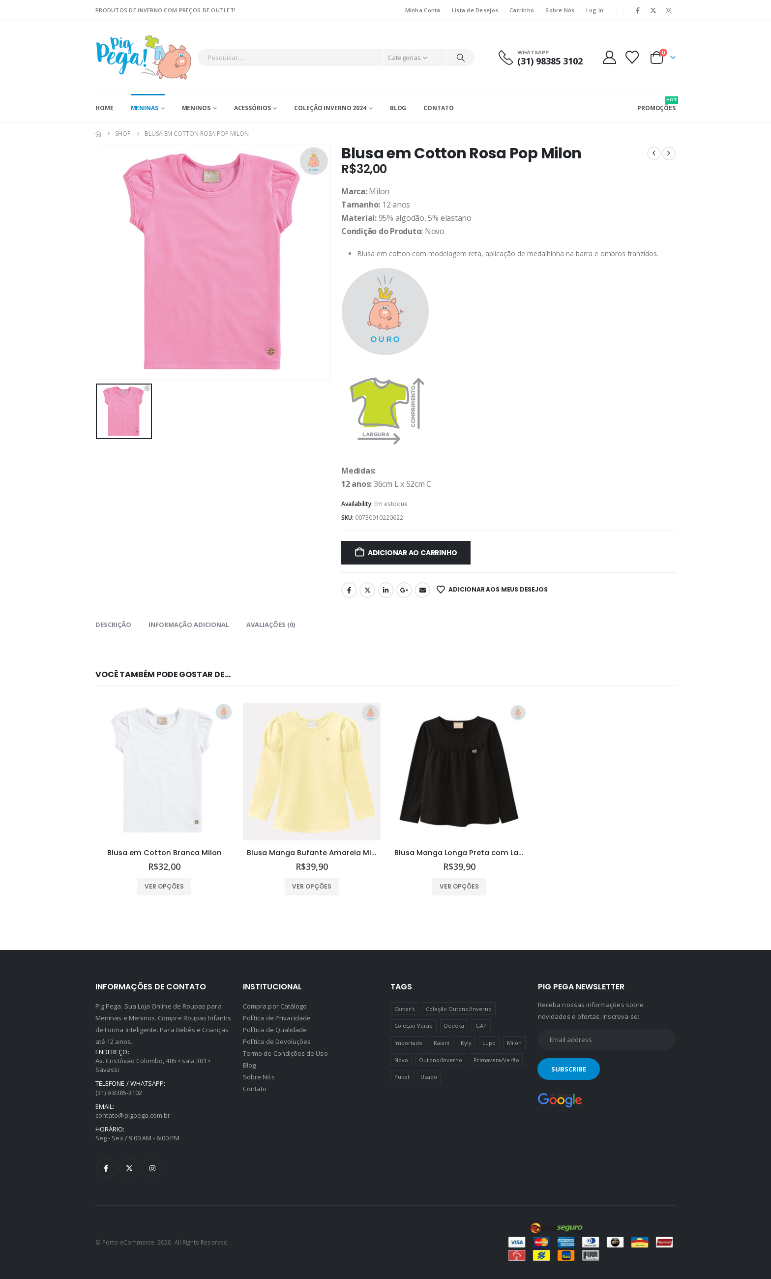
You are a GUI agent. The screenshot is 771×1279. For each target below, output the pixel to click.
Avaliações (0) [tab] (270, 624)
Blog (398, 108)
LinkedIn (386, 590)
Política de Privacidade (277, 1017)
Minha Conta (423, 10)
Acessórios (252, 108)
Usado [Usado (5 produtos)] (428, 1076)
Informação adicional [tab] (188, 624)
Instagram (152, 1168)
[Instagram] (668, 10)
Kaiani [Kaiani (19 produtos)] (441, 1042)
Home (104, 108)
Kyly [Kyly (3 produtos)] (466, 1042)
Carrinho (521, 10)
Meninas (144, 108)
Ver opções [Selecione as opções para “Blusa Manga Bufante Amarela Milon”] (311, 886)
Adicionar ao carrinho (412, 553)
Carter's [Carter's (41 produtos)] (404, 1008)
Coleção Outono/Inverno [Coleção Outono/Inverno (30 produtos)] (459, 1008)
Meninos (196, 108)
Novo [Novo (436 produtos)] (401, 1060)
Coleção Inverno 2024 (330, 108)
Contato (438, 108)
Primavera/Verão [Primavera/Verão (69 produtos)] (496, 1060)
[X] (653, 10)
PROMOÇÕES (656, 104)
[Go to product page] (164, 771)
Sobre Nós (559, 10)
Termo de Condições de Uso (285, 1053)
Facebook (349, 590)
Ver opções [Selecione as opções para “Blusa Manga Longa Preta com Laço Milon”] (459, 886)
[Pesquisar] (460, 57)
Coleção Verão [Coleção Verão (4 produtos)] (413, 1025)
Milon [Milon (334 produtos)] (514, 1042)
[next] (669, 153)
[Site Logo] (143, 57)
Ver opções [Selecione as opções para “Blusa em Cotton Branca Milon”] (164, 886)
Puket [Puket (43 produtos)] (402, 1076)
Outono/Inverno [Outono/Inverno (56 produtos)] (440, 1060)
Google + (404, 590)
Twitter (367, 590)
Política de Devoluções (277, 1041)
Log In (595, 10)
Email (422, 590)
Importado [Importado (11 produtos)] (408, 1042)
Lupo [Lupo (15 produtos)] (489, 1042)
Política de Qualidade (275, 1029)
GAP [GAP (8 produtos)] (481, 1025)
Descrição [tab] (113, 624)
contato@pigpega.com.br (132, 1115)
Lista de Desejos (475, 10)
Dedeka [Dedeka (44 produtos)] (454, 1025)
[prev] (654, 153)
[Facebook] (637, 10)
